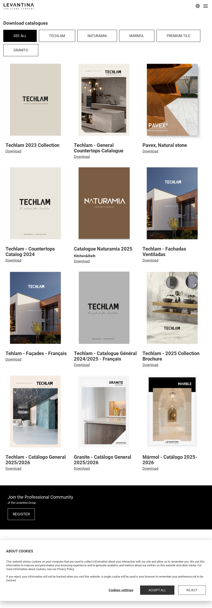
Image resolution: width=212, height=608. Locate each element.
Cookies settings (139, 590)
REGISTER (21, 514)
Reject (196, 590)
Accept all (171, 590)
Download (13, 151)
